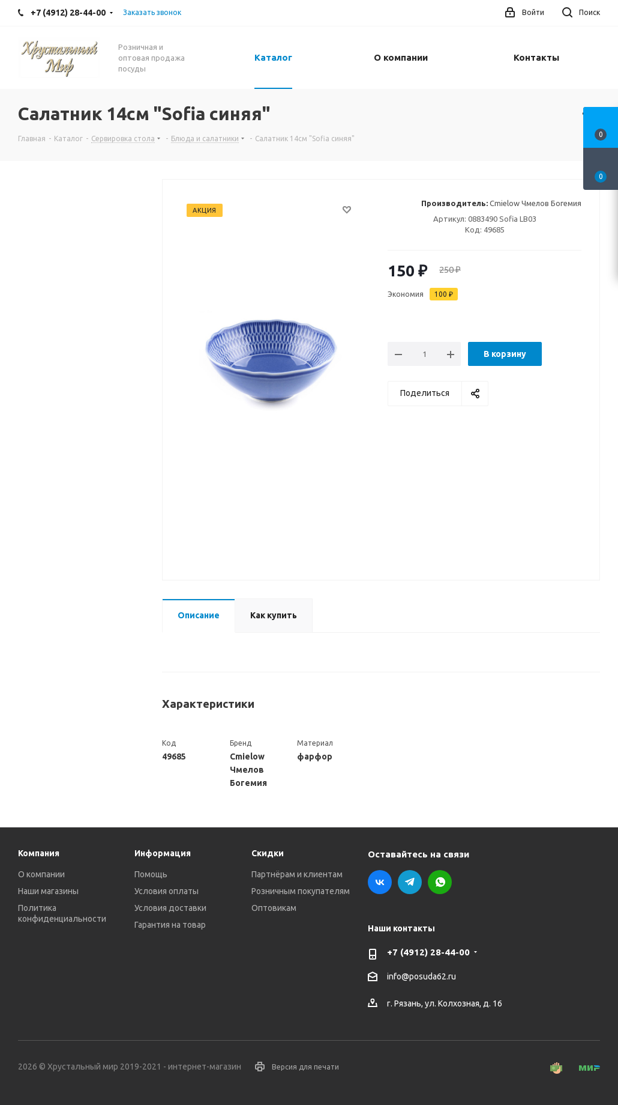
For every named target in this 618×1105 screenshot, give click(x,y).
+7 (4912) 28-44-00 (428, 952)
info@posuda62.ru (421, 977)
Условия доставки (170, 908)
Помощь (150, 874)
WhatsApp (440, 882)
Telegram (410, 882)
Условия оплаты (166, 891)
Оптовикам (273, 908)
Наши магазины (48, 891)
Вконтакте (380, 882)
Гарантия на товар (170, 925)
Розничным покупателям (300, 891)
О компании (41, 874)
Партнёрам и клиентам (297, 874)
